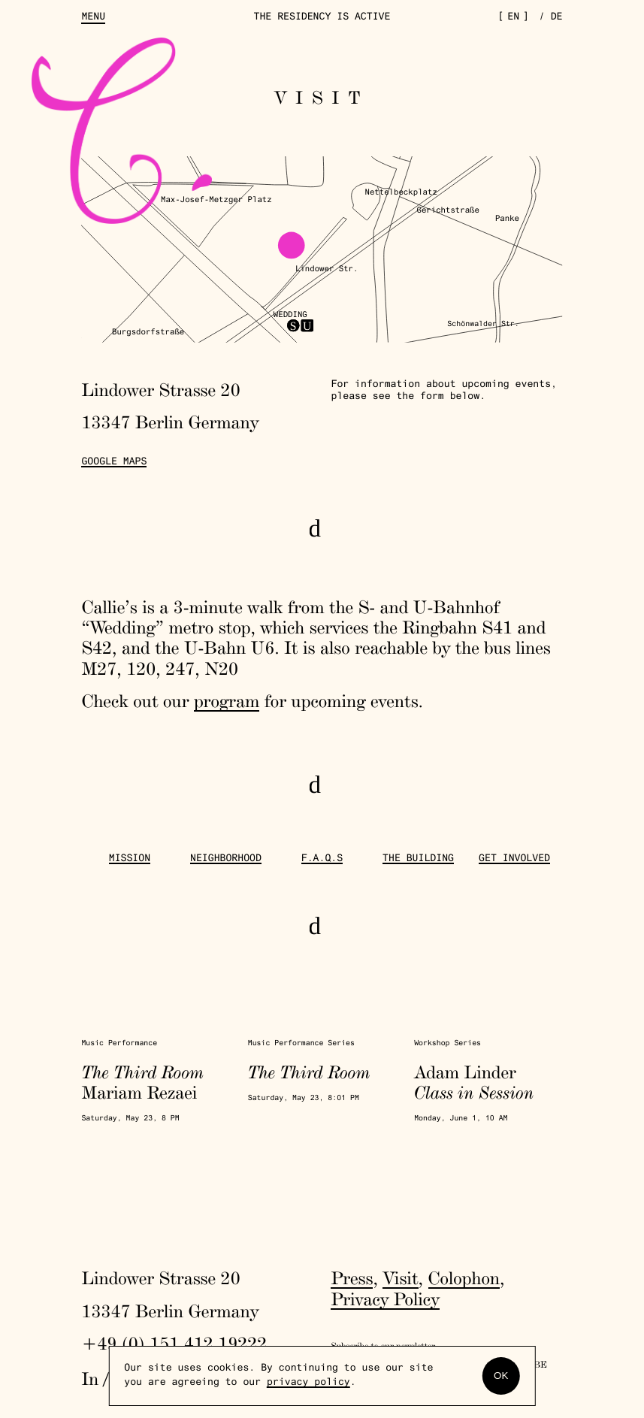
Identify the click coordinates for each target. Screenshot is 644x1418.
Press (352, 1278)
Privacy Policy (385, 1299)
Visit (400, 1278)
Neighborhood (226, 859)
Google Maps (114, 462)
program (226, 701)
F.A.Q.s (322, 859)
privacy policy (308, 1382)
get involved (514, 859)
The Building (418, 859)
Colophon (464, 1278)
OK (501, 1375)
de (557, 17)
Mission (129, 859)
